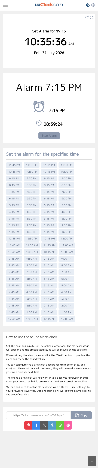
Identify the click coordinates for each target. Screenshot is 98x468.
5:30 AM (31, 285)
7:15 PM (49, 191)
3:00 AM (66, 298)
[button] (86, 5)
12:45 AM (14, 319)
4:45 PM (14, 212)
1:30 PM (31, 231)
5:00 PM (66, 205)
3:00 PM (66, 218)
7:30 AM (31, 272)
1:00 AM (66, 312)
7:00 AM (66, 272)
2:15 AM (49, 305)
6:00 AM (66, 278)
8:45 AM (14, 265)
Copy (81, 415)
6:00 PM (66, 198)
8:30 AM (31, 265)
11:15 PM (49, 165)
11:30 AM (32, 245)
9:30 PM (31, 178)
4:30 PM (31, 212)
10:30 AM (32, 252)
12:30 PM (31, 238)
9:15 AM (49, 258)
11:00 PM (66, 165)
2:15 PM (49, 225)
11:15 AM (49, 245)
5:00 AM (66, 285)
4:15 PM (49, 212)
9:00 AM (66, 258)
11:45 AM (14, 245)
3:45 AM (14, 298)
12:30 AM (32, 319)
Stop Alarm (49, 136)
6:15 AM (49, 278)
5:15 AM (49, 285)
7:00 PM (66, 191)
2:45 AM (14, 305)
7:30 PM (31, 191)
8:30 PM (31, 185)
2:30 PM (31, 225)
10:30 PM (31, 171)
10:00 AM (67, 252)
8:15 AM (49, 265)
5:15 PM (49, 205)
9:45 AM (14, 258)
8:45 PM (14, 185)
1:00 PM (66, 231)
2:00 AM (66, 305)
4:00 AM (66, 292)
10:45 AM (14, 252)
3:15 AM (49, 298)
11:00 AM (67, 245)
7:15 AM (49, 272)
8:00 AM (66, 265)
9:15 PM (49, 178)
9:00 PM (66, 178)
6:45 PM (14, 198)
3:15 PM (49, 218)
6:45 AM (14, 278)
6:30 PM (31, 198)
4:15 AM (49, 292)
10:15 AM (49, 252)
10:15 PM (49, 171)
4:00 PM (66, 212)
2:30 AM (31, 305)
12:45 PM (14, 238)
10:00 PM (66, 171)
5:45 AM (14, 285)
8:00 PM (66, 185)
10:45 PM (14, 171)
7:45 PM (14, 191)
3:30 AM (31, 298)
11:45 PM (14, 165)
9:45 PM (14, 178)
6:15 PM (49, 198)
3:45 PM (14, 218)
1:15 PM (49, 231)
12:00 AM (67, 319)
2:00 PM (66, 225)
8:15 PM (49, 185)
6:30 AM (31, 278)
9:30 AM (31, 258)
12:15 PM (49, 238)
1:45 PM (14, 231)
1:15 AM (49, 312)
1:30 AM (31, 312)
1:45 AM (14, 312)
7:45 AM (14, 272)
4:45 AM (14, 292)
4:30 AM (31, 292)
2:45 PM (14, 225)
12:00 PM (66, 238)
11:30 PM (31, 165)
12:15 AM (49, 319)
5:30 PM (31, 205)
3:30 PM (31, 218)
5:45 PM (14, 205)
